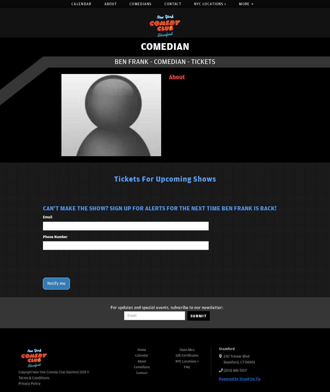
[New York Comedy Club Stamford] (165, 25)
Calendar (81, 4)
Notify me (56, 283)
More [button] (246, 4)
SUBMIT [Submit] (198, 316)
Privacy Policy (29, 383)
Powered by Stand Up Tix (240, 379)
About (110, 4)
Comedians (141, 4)
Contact (172, 4)
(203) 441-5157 (235, 370)
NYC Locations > (210, 4)
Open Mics (187, 350)
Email (47, 217)
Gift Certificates (187, 355)
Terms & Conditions (34, 378)
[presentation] (82, 264)
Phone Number (55, 237)
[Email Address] (154, 315)
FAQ (187, 367)
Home (141, 350)
